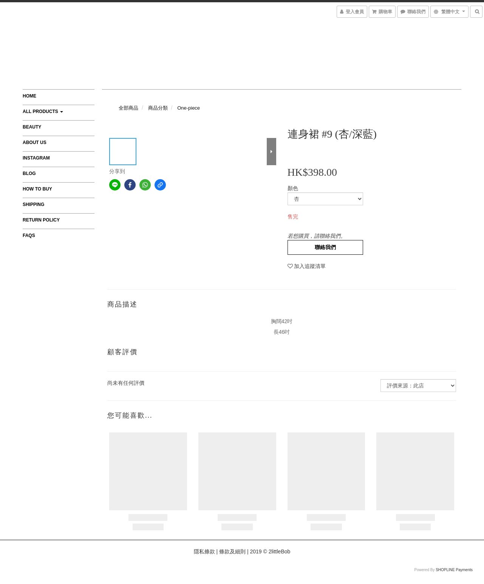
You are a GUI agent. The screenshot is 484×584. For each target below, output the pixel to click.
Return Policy (41, 220)
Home (29, 96)
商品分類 (158, 108)
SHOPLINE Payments (454, 570)
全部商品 (128, 108)
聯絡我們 (325, 247)
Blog (29, 173)
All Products (43, 111)
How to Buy (37, 189)
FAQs (29, 235)
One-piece (188, 108)
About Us (34, 142)
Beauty (32, 127)
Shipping (33, 204)
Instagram (36, 158)
